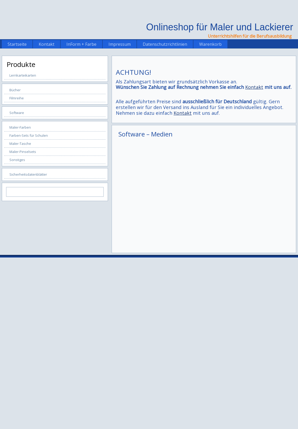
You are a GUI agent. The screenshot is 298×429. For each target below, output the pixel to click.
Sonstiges (17, 159)
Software (16, 112)
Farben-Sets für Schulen (28, 135)
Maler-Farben (20, 127)
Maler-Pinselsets (22, 151)
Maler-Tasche (20, 143)
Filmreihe (16, 98)
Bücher (15, 90)
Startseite (17, 44)
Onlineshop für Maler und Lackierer (219, 27)
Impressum (119, 44)
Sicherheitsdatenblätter (28, 174)
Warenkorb (210, 44)
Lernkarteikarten (22, 75)
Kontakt (46, 44)
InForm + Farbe (81, 44)
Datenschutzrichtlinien (165, 44)
